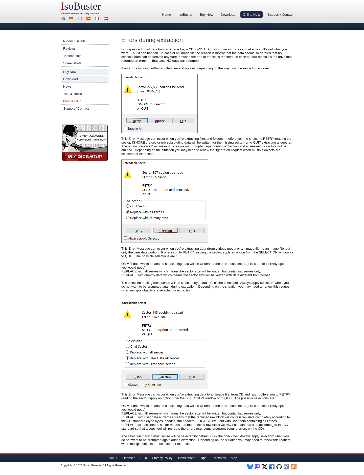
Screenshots (72, 63)
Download (228, 14)
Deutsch (72, 19)
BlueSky (250, 466)
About (113, 458)
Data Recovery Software (86, 13)
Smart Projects (92, 465)
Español (89, 19)
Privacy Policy (162, 458)
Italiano (98, 19)
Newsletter (287, 466)
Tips (203, 458)
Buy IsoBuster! (85, 143)
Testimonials (72, 56)
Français (80, 19)
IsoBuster (185, 14)
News (67, 86)
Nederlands (106, 19)
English (63, 19)
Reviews (69, 48)
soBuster (81, 6)
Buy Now (206, 14)
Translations (186, 458)
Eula (143, 458)
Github (279, 466)
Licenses (128, 458)
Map (234, 458)
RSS (294, 466)
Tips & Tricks (72, 94)
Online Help (251, 14)
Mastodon (257, 466)
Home (166, 14)
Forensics (219, 458)
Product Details (74, 41)
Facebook (272, 466)
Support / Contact (280, 14)
